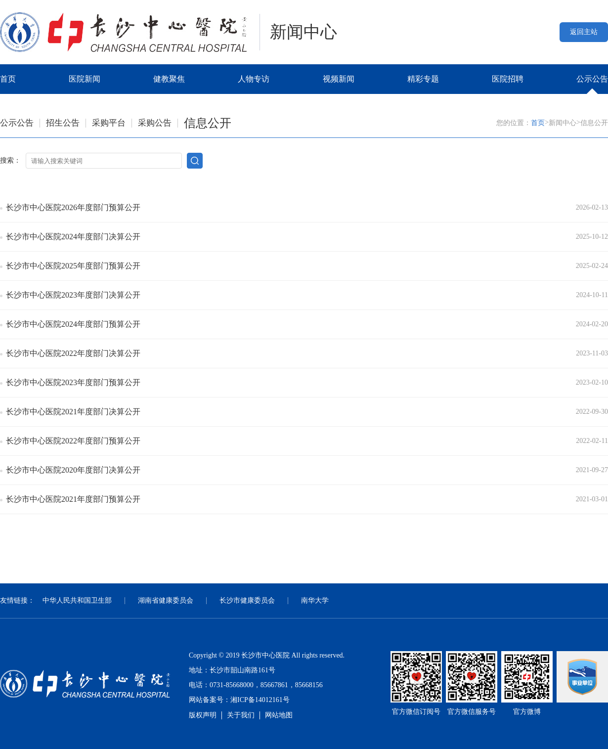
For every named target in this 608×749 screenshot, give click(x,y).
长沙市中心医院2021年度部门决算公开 (73, 411)
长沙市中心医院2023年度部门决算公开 (73, 295)
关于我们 (241, 715)
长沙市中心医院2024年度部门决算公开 (73, 236)
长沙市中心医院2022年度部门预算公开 (73, 441)
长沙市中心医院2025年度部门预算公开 (73, 266)
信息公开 (207, 123)
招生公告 (63, 123)
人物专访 (253, 79)
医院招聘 (507, 79)
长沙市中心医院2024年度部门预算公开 (73, 324)
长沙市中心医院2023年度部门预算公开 (73, 382)
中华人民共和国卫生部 (77, 600)
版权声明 (203, 715)
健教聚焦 (169, 79)
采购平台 (109, 123)
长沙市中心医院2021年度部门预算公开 (73, 499)
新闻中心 (562, 123)
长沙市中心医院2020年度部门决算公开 (73, 470)
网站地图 (279, 715)
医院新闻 (84, 79)
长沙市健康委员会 (247, 600)
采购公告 (155, 123)
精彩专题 (423, 79)
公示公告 (592, 79)
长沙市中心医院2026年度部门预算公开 (73, 207)
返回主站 (584, 32)
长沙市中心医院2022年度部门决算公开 (73, 353)
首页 (8, 79)
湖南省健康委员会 (165, 600)
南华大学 (315, 600)
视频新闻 (338, 79)
